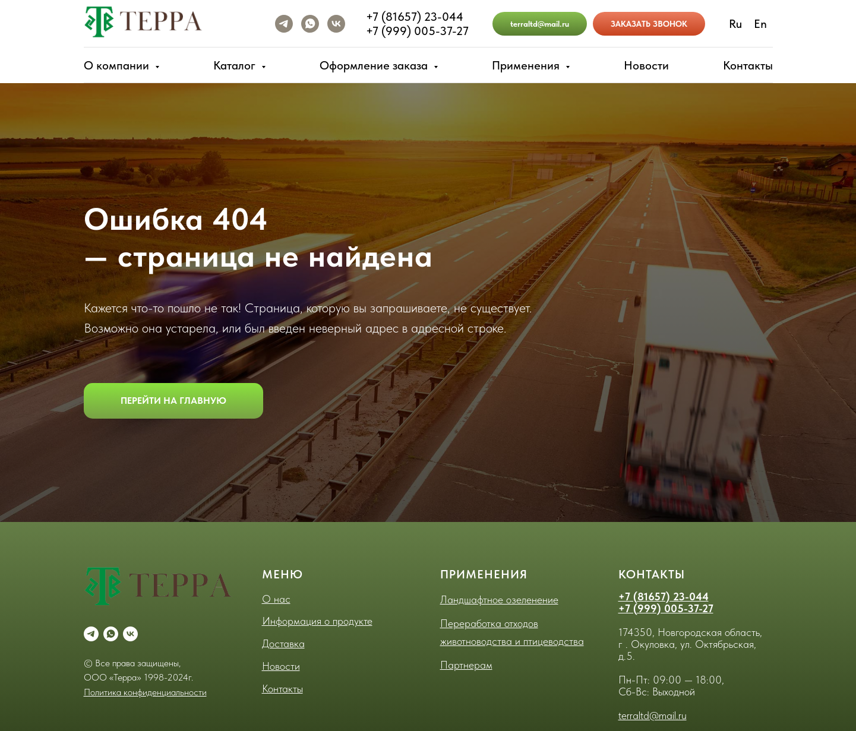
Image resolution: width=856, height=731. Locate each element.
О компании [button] (118, 65)
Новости (646, 65)
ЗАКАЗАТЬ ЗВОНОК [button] (649, 24)
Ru (735, 24)
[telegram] (284, 24)
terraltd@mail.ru (539, 24)
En (760, 24)
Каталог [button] (235, 65)
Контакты (748, 65)
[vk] (336, 24)
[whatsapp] (310, 24)
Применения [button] (527, 65)
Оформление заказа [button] (375, 65)
